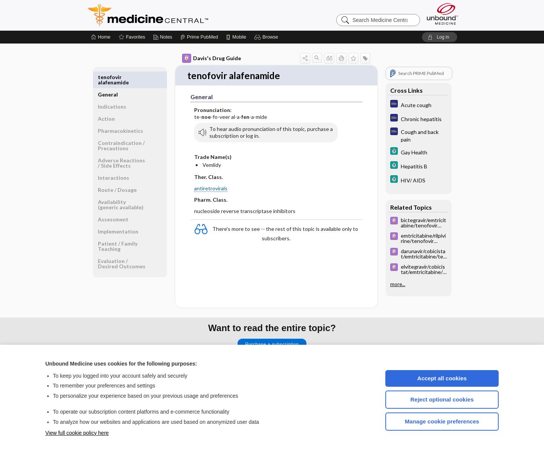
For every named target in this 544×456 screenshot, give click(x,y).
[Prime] (199, 37)
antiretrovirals (210, 188)
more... (397, 284)
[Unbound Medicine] (442, 14)
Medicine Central (181, 15)
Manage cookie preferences (442, 421)
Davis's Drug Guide (211, 58)
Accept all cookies (442, 378)
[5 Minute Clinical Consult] (418, 152)
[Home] (100, 37)
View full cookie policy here (77, 433)
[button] (267, 37)
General (108, 77)
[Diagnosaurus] (418, 105)
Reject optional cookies (442, 399)
